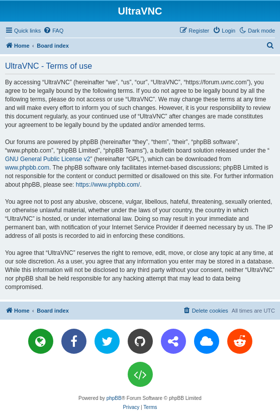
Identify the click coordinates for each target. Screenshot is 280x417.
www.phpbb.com (27, 167)
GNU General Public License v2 (47, 159)
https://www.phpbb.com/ (108, 184)
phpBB (114, 398)
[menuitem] (53, 31)
